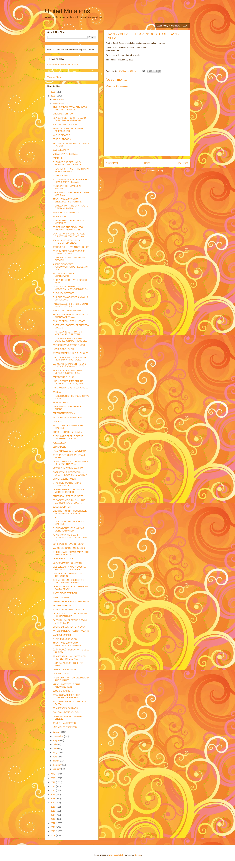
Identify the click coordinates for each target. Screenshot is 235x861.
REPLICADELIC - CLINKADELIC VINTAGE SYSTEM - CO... (68, 371)
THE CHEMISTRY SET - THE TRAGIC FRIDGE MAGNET (71, 170)
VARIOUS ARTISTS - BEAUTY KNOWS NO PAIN (67, 685)
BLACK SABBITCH (62, 507)
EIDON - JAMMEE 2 (62, 175)
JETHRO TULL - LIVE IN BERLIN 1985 (71, 247)
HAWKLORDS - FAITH (63, 349)
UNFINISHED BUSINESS (65, 727)
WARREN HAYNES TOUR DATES (69, 345)
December (58, 99)
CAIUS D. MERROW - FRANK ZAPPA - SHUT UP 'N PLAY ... (70, 462)
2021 (53, 786)
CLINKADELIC (59, 447)
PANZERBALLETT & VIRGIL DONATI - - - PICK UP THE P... (71, 305)
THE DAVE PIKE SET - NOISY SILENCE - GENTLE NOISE (67, 163)
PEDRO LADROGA (62, 139)
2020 (53, 790)
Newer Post (112, 163)
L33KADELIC (59, 421)
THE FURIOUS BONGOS (65, 639)
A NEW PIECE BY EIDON (65, 593)
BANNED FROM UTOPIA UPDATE (69, 321)
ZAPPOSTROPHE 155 (63, 377)
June (55, 748)
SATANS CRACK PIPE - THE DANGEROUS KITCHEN (66, 696)
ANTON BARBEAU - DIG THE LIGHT (70, 353)
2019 (53, 794)
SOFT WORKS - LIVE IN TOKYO (68, 544)
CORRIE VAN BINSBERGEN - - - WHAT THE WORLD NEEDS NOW (70, 473)
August (56, 740)
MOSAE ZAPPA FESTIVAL (65, 154)
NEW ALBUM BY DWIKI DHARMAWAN (64, 274)
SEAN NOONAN (60, 402)
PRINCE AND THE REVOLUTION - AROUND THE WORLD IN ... (69, 228)
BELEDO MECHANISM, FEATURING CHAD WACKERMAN (70, 315)
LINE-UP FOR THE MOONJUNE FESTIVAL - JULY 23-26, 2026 (68, 382)
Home (147, 163)
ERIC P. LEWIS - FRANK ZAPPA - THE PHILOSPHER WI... (71, 553)
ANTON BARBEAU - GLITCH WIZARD (71, 631)
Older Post (182, 163)
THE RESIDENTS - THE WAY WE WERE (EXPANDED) (69, 490)
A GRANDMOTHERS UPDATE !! (68, 310)
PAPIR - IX (58, 158)
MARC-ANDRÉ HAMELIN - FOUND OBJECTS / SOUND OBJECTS (69, 365)
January (57, 769)
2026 (53, 92)
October (57, 732)
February (57, 765)
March (56, 761)
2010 (53, 831)
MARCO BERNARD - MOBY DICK (69, 548)
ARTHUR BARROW (62, 605)
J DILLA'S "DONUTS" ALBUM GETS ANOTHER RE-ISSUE (70, 108)
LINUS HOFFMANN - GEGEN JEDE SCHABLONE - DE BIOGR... (70, 512)
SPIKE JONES (59, 216)
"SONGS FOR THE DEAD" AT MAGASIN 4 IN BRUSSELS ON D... (70, 287)
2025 (53, 96)
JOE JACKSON (60, 443)
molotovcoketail (116, 855)
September (58, 736)
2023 (53, 778)
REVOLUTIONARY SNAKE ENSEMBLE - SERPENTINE (67, 200)
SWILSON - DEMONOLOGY (66, 712)
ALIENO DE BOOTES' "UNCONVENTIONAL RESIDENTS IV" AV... (70, 267)
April (55, 757)
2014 (53, 815)
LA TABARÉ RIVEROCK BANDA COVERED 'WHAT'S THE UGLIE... (70, 339)
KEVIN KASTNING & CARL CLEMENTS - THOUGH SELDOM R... (70, 537)
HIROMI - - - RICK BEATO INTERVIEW (71, 601)
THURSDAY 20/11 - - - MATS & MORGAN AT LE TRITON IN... (68, 333)
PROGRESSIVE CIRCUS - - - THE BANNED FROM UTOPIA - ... (69, 501)
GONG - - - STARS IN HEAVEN (67, 432)
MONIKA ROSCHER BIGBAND (67, 417)
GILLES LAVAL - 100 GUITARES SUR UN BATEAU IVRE (70, 614)
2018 (53, 798)
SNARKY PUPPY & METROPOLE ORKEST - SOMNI (69, 252)
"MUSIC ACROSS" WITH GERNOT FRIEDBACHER (69, 129)
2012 (53, 823)
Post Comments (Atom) (153, 171)
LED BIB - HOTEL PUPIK (64, 669)
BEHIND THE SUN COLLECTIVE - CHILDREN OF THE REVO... (69, 581)
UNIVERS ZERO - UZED (64, 479)
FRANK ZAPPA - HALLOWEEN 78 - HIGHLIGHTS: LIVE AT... (69, 657)
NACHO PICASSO (61, 135)
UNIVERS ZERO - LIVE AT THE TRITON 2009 (67, 574)
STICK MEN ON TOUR (63, 114)
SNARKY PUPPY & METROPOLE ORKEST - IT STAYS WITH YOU (69, 235)
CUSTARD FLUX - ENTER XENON (69, 627)
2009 (53, 835)
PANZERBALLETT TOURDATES (68, 496)
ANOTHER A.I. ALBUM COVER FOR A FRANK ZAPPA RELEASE (71, 180)
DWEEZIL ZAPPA (61, 150)
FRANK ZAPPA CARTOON (65, 708)
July (55, 744)
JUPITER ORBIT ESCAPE (65, 124)
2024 (53, 774)
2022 (53, 782)
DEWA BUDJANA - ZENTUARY (67, 563)
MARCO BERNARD (62, 597)
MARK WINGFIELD (62, 635)
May (55, 752)
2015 (53, 811)
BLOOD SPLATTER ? (63, 691)
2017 (53, 802)
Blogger (138, 855)
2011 (53, 827)
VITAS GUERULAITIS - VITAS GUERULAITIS (67, 484)
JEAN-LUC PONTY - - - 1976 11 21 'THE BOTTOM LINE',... (69, 241)
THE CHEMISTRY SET (63, 293)
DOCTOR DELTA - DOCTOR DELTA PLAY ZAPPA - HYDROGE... (69, 358)
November (58, 103)
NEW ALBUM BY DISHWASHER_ (68, 468)
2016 (53, 807)
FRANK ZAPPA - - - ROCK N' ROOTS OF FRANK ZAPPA (70, 207)
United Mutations (67, 11)
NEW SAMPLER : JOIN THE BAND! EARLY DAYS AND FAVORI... (69, 119)
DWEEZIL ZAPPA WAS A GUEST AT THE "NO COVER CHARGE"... (70, 568)
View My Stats (54, 77)
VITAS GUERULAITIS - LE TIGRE (69, 609)
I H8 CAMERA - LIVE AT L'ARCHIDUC (70, 388)
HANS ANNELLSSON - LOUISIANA (69, 451)
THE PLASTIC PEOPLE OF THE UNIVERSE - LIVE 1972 (68, 437)
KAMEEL (57, 392)
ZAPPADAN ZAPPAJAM (64, 413)
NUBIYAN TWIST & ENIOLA (66, 212)
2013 (53, 819)
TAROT (56, 517)
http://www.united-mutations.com (62, 64)
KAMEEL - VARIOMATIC (64, 723)
